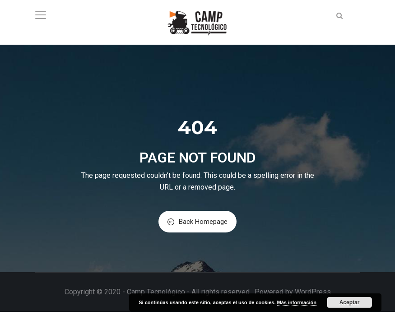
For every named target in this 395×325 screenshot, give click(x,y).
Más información (296, 302)
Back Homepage (197, 222)
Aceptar (349, 302)
